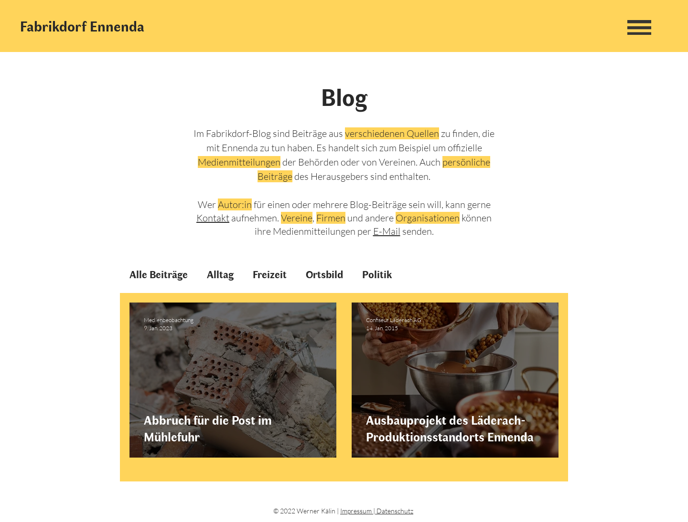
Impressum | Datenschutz (376, 511)
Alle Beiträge (158, 274)
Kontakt (212, 218)
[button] (639, 27)
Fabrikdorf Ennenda (82, 25)
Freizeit (270, 274)
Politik (377, 274)
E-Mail (386, 231)
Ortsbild (324, 274)
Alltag (220, 274)
